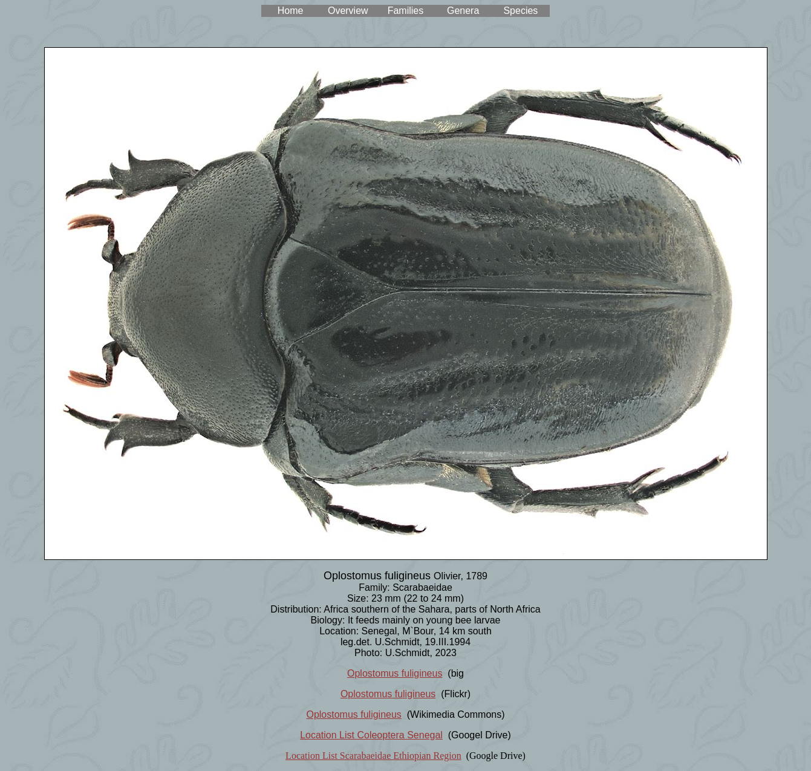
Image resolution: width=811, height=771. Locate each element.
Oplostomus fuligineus (394, 673)
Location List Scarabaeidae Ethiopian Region (373, 755)
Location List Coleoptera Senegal (371, 735)
